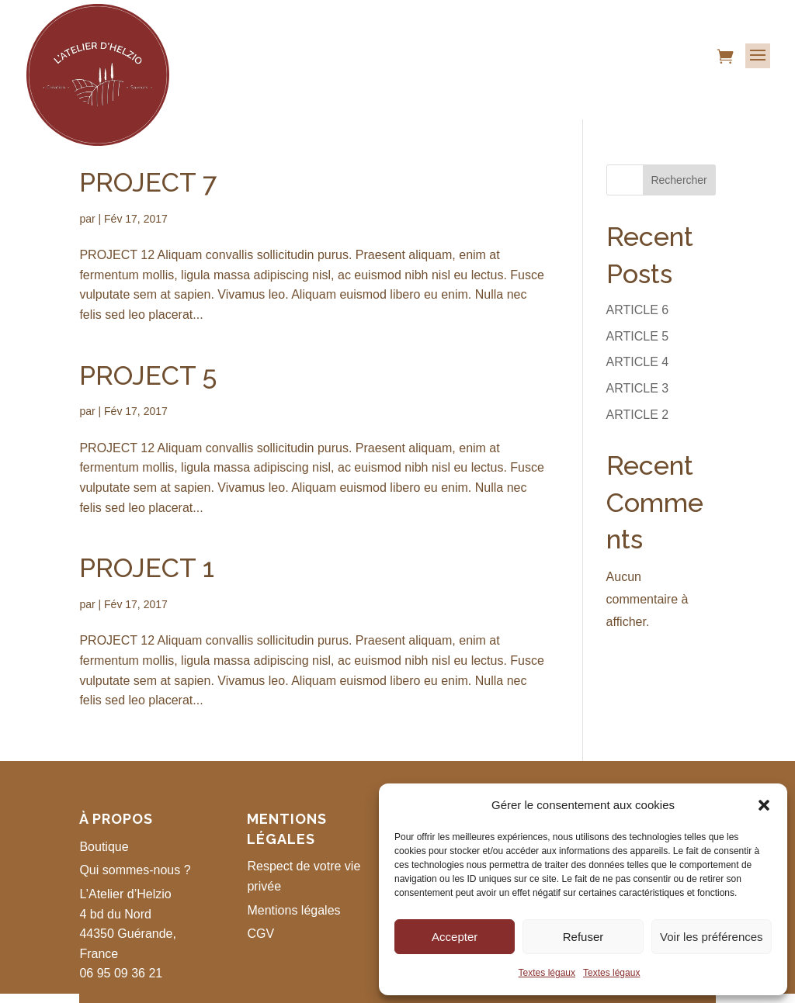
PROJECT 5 (148, 375)
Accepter (454, 936)
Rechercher (678, 180)
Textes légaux (547, 972)
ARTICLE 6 (637, 309)
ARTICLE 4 (637, 361)
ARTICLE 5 (637, 336)
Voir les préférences (711, 936)
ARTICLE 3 (637, 388)
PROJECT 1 (146, 567)
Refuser (583, 936)
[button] (764, 805)
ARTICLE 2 (637, 414)
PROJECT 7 (148, 182)
